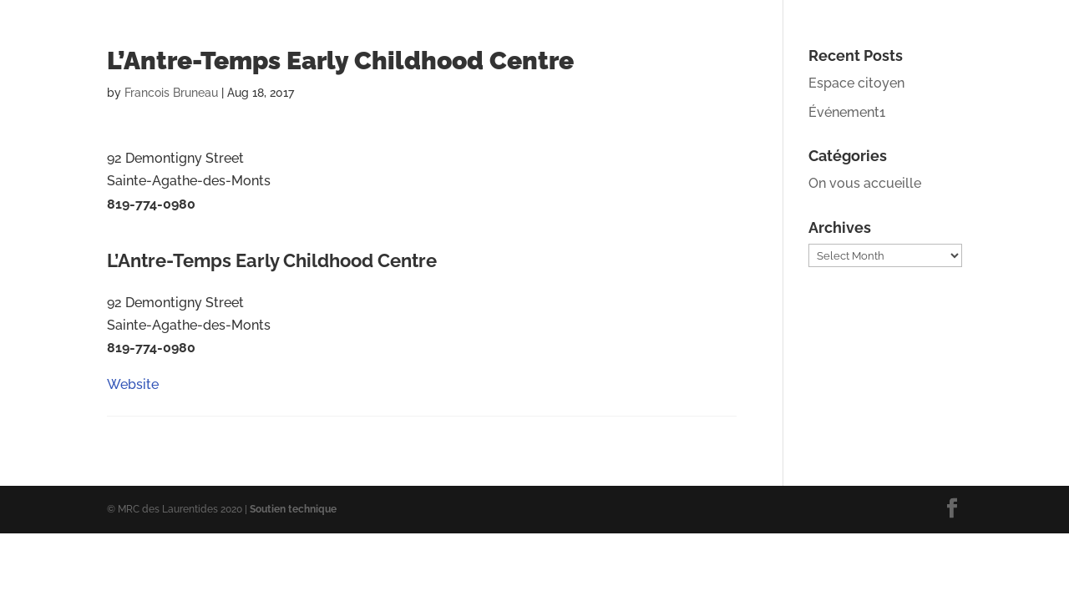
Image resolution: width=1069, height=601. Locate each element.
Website (133, 240)
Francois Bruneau (171, 92)
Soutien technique (293, 509)
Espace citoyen (856, 83)
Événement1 (846, 112)
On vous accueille (864, 183)
